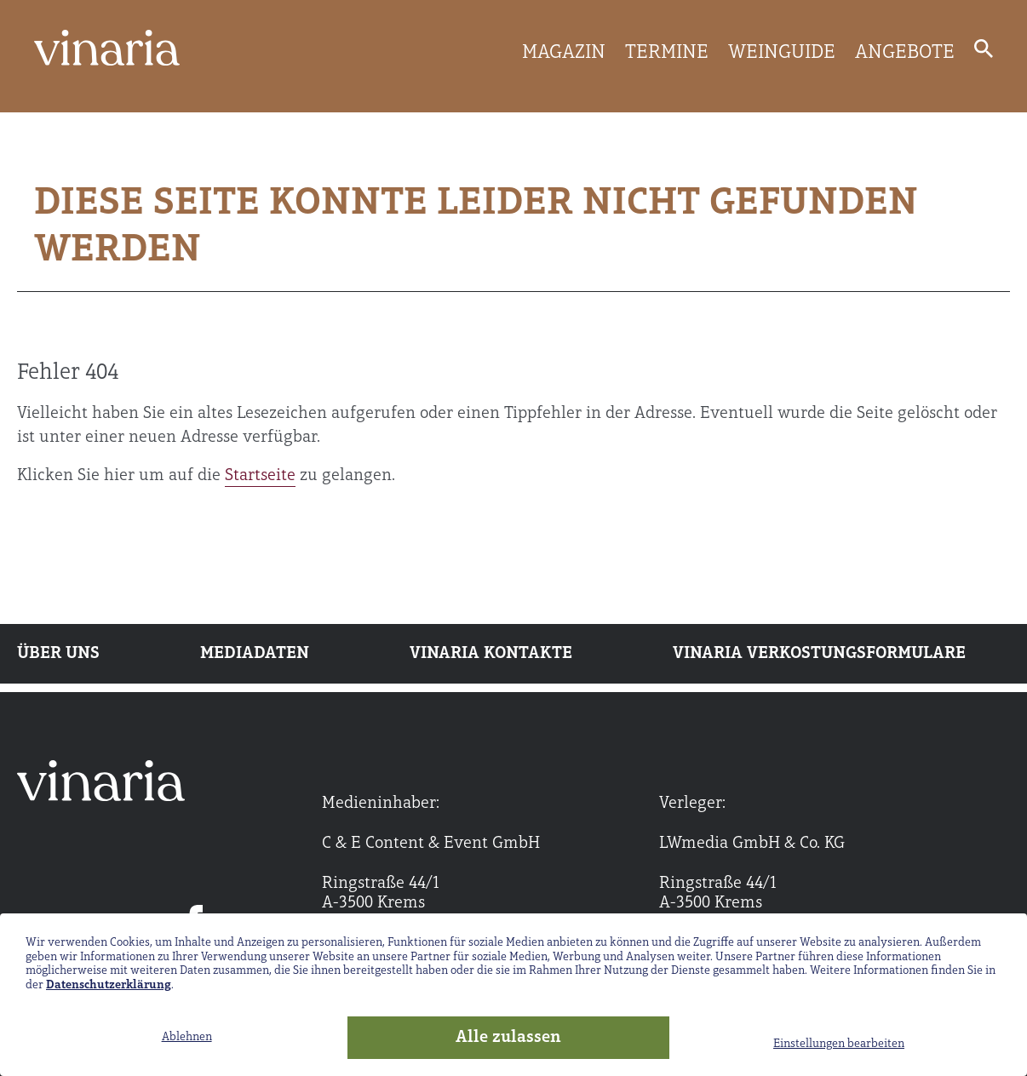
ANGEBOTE (905, 53)
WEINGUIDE (781, 53)
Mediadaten (254, 653)
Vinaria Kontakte (491, 653)
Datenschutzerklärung (108, 985)
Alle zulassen (508, 1037)
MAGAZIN (563, 53)
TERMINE (667, 53)
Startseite (260, 475)
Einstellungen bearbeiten (838, 1044)
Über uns (58, 653)
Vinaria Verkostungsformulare (819, 653)
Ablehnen (187, 1037)
